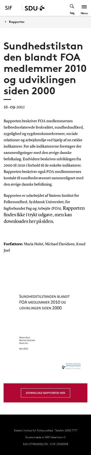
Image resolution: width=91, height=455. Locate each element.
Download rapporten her (45, 393)
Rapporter (17, 21)
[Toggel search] (72, 8)
